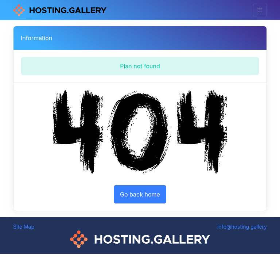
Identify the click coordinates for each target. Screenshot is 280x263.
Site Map (23, 227)
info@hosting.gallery (242, 227)
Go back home (140, 194)
